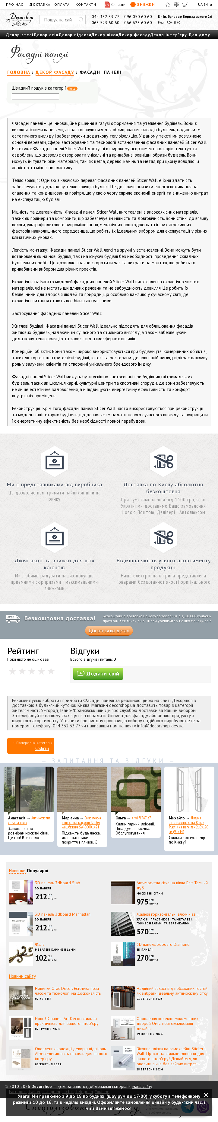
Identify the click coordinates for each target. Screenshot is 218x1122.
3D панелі (43, 888)
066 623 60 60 (138, 22)
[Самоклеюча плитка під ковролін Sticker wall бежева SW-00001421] (82, 791)
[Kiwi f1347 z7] (136, 791)
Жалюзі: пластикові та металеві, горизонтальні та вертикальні (165, 921)
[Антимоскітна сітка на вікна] (29, 791)
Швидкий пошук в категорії (44, 88)
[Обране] (167, 4)
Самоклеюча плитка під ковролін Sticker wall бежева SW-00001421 (81, 822)
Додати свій (98, 673)
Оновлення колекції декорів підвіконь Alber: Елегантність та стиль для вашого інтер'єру (71, 1054)
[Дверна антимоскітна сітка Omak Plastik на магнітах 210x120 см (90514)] (189, 791)
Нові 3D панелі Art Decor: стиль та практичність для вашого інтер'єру (67, 1021)
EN (206, 4)
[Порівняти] (176, 4)
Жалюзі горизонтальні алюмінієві (167, 914)
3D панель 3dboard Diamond (163, 944)
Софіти (42, 748)
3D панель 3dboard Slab (57, 882)
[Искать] (81, 19)
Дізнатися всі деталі (109, 631)
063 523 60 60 (105, 22)
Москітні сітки (150, 893)
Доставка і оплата (49, 4)
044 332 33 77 (105, 16)
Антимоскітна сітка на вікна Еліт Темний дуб (172, 885)
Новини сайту (22, 976)
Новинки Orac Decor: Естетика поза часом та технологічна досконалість (68, 991)
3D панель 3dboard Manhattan (62, 914)
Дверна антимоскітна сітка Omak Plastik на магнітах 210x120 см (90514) (188, 824)
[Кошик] (185, 4)
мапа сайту (142, 1086)
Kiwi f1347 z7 (141, 818)
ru (210, 4)
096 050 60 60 (138, 16)
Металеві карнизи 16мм (55, 949)
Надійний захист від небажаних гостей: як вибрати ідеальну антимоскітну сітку (172, 991)
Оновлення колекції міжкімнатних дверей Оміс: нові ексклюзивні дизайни (167, 1023)
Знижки (142, 5)
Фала (40, 944)
